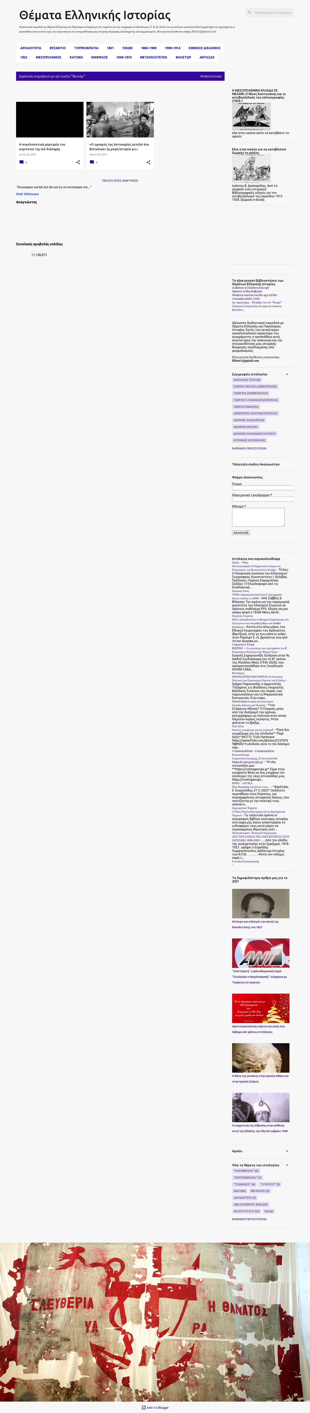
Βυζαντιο (57, 48)
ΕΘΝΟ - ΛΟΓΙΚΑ (242, 783)
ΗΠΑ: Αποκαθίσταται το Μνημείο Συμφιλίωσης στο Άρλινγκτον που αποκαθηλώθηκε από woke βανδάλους (260, 623)
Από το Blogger (155, 1407)
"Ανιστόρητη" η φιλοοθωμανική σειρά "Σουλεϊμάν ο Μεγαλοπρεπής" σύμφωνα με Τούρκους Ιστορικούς (259, 977)
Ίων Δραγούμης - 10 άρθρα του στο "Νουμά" (257, 302)
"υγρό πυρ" (268, 1184)
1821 (109, 48)
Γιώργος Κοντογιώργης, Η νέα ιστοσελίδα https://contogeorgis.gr (254, 760)
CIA (266, 1211)
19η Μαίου (258, 1191)
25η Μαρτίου (243, 1197)
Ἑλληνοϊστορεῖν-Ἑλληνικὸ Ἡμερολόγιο (254, 833)
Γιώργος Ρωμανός (246, 407)
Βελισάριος (238, 673)
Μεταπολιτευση (152, 57)
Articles (205, 57)
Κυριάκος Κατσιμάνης (249, 440)
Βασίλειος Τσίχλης (247, 380)
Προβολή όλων (210, 76)
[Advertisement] (110, 92)
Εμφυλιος (98, 57)
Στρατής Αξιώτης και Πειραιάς (248, 705)
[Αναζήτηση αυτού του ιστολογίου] (273, 12)
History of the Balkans (247, 291)
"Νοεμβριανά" (244, 1171)
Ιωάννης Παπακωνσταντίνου (255, 433)
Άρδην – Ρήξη (240, 562)
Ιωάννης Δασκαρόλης (249, 420)
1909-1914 (171, 48)
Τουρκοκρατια (85, 48)
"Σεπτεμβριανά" (245, 1177)
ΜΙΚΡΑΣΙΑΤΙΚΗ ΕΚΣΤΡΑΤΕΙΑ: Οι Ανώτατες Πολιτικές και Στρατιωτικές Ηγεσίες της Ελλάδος (258, 678)
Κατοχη (75, 57)
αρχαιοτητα (29, 48)
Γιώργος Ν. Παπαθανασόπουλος (256, 400)
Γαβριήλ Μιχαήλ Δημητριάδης (255, 386)
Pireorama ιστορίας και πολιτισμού (252, 701)
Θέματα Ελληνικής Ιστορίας (94, 14)
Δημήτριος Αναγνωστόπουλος (255, 413)
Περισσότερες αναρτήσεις (120, 180)
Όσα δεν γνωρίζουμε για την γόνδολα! (252, 730)
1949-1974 (122, 57)
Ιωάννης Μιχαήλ (246, 427)
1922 (22, 57)
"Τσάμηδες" (242, 1184)
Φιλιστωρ (182, 57)
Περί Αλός (238, 726)
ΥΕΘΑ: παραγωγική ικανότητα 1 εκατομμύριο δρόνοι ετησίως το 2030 (257, 596)
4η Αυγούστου (244, 1211)
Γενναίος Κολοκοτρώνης (245, 861)
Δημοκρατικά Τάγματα (244, 808)
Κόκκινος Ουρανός (242, 616)
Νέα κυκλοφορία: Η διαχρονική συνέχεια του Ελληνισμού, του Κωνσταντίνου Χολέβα (256, 568)
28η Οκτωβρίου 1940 (248, 1204)
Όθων (126, 48)
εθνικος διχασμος (203, 48)
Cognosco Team (243, 644)
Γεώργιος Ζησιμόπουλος (251, 393)
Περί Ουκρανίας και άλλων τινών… (251, 787)
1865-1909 (147, 48)
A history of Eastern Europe (250, 287)
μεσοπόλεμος (47, 57)
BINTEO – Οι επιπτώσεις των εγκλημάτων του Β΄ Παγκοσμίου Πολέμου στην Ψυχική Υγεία (260, 650)
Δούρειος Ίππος (240, 591)
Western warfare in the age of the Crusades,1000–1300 (254, 296)
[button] (78, 162)
